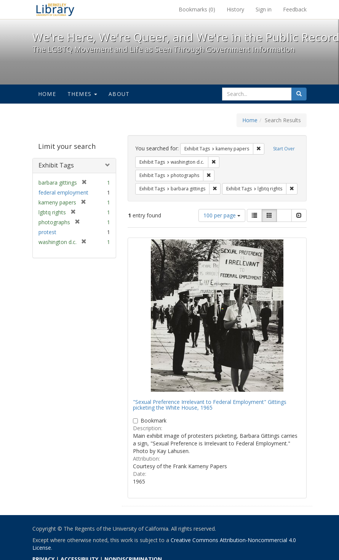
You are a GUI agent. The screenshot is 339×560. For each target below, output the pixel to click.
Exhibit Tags (56, 165)
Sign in (264, 9)
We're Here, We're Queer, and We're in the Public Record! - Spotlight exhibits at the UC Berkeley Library (55, 9)
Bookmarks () (197, 9)
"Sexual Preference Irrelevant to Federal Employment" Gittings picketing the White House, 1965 (209, 404)
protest (47, 232)
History (235, 9)
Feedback (295, 9)
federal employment (63, 192)
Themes (82, 93)
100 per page (221, 215)
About (119, 93)
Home (47, 93)
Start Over (284, 148)
